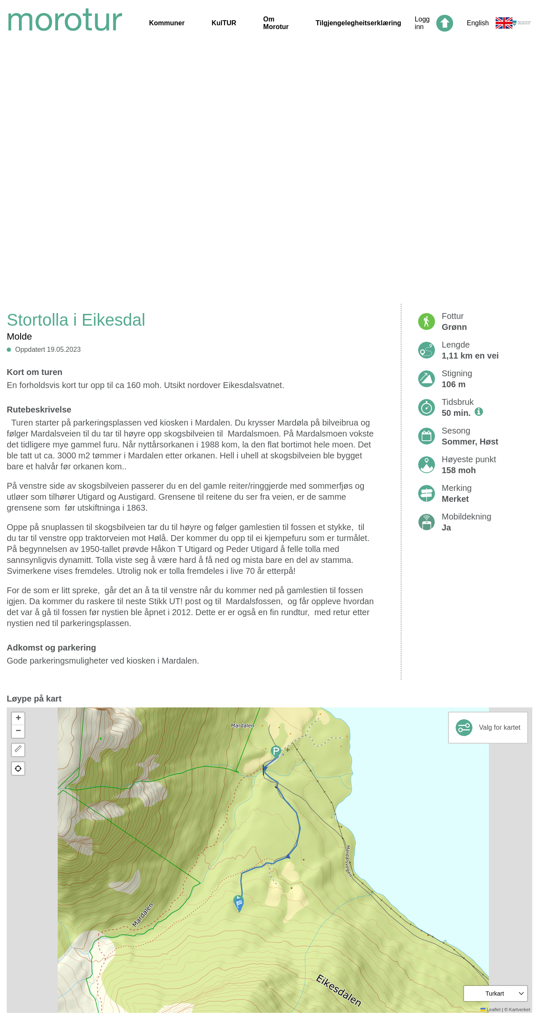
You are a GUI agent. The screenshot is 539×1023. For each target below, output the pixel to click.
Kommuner (166, 23)
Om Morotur (275, 23)
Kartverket (519, 1009)
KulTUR (223, 23)
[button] (239, 905)
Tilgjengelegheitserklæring (358, 23)
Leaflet (490, 1009)
